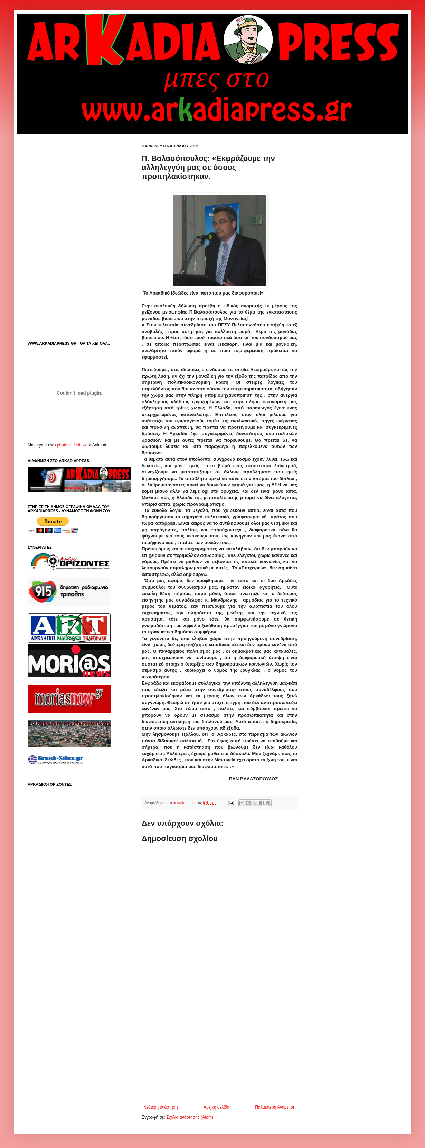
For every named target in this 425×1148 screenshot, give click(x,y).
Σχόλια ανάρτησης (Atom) (189, 1117)
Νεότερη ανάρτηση (160, 1107)
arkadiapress (184, 803)
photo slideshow (72, 445)
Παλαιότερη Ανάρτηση (275, 1107)
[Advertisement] (219, 1047)
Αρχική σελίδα (216, 1107)
